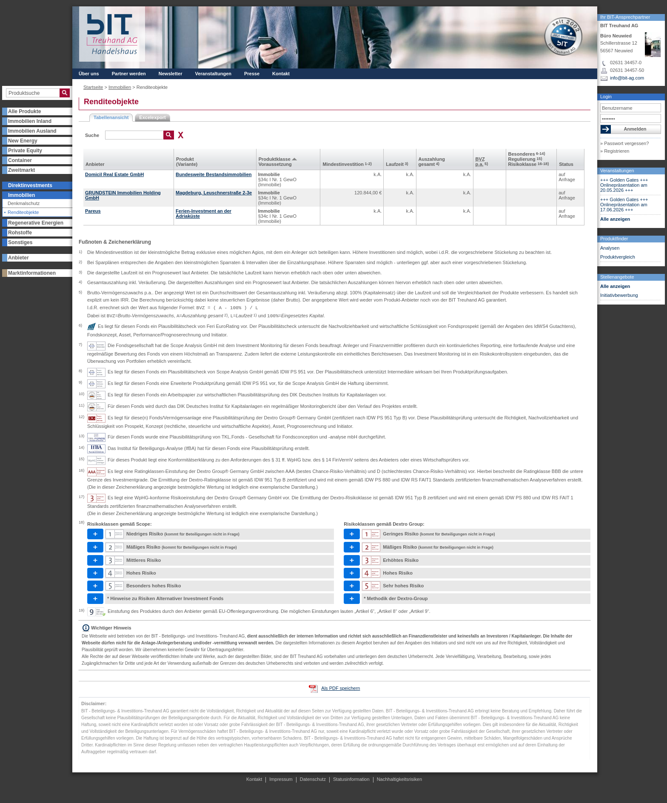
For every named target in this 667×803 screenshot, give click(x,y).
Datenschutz (313, 779)
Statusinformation (351, 779)
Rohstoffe (20, 233)
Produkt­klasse (275, 159)
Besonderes (526, 154)
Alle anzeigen (615, 219)
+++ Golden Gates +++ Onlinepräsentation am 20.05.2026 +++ (624, 185)
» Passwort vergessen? (624, 143)
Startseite (93, 87)
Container (20, 160)
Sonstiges (20, 242)
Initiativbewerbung (619, 295)
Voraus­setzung (275, 164)
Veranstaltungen (617, 170)
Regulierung (525, 159)
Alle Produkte (24, 111)
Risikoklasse (528, 164)
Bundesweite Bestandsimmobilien (213, 174)
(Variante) (186, 164)
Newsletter (170, 73)
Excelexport (152, 117)
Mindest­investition (346, 164)
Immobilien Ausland (32, 131)
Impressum (280, 779)
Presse (251, 73)
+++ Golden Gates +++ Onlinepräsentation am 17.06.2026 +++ (624, 204)
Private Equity (25, 151)
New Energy (22, 141)
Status (566, 164)
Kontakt (281, 73)
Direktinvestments (30, 185)
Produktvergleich (617, 256)
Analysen (609, 248)
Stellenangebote (617, 276)
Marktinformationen (32, 273)
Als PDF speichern (340, 688)
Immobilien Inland (29, 121)
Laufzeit (397, 164)
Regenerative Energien (35, 223)
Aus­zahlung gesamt (432, 162)
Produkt (185, 159)
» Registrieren (614, 151)
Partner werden (129, 73)
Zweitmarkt (21, 170)
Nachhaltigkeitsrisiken (399, 779)
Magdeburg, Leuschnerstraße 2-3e (214, 192)
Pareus (93, 211)
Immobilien (21, 195)
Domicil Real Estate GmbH (114, 174)
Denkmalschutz (24, 203)
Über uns (89, 73)
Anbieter (18, 258)
